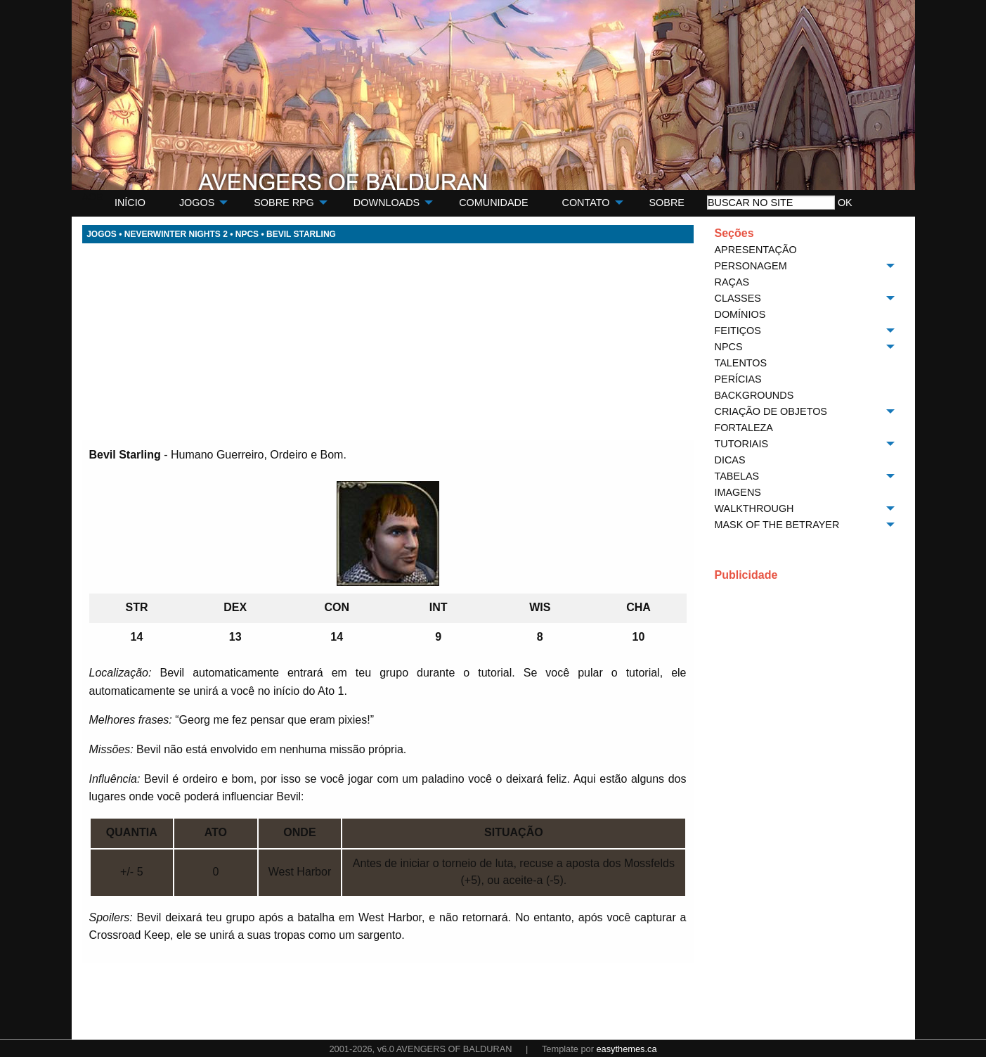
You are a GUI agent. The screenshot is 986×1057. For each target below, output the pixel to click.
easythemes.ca (626, 1049)
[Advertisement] (388, 341)
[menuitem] (130, 203)
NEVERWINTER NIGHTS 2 (176, 234)
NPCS (247, 234)
